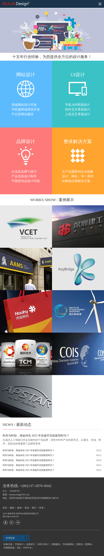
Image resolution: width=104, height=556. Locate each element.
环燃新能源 (8, 548)
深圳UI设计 (43, 544)
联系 (41, 508)
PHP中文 (27, 548)
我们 (34, 508)
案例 (19, 508)
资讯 (27, 508)
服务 (12, 508)
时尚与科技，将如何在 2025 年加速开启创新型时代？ (29, 450)
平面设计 (19, 544)
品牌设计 (30, 544)
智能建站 (55, 544)
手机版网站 (68, 544)
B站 (19, 548)
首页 (5, 508)
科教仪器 (7, 544)
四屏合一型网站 (84, 544)
